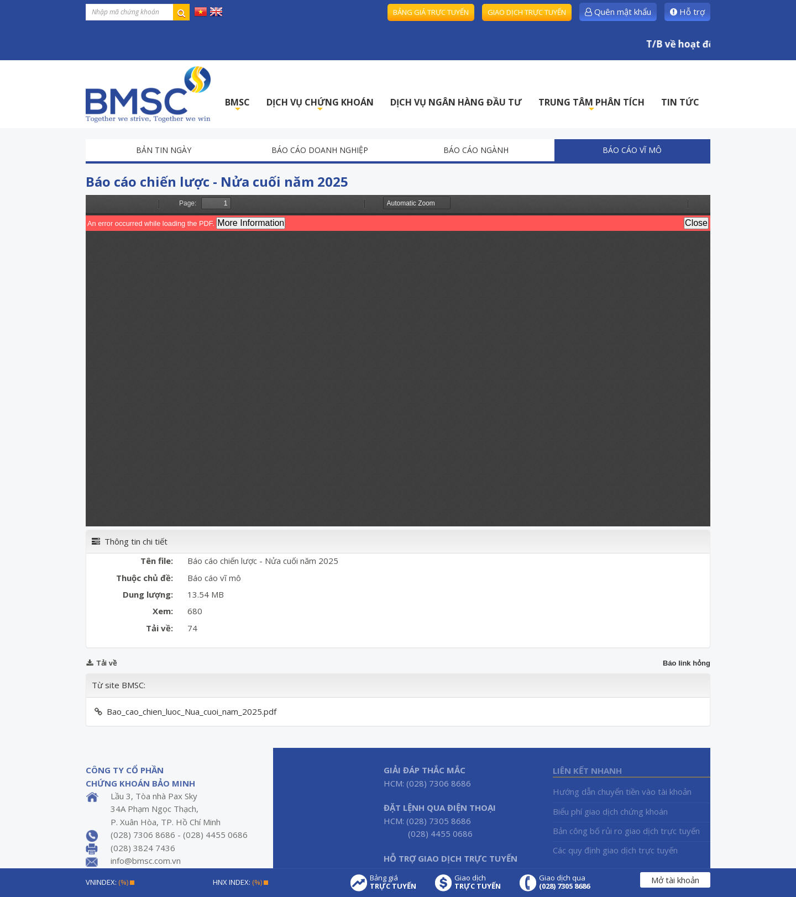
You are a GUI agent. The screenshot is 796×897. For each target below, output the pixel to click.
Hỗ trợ (687, 11)
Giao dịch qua (564, 882)
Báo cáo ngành (476, 150)
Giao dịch (477, 882)
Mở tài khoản (675, 879)
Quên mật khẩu (618, 11)
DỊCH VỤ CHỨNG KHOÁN (320, 105)
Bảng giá (393, 882)
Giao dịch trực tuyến (527, 12)
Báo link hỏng (686, 663)
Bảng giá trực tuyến (431, 12)
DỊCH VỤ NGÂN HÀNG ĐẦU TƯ (456, 102)
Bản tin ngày (163, 150)
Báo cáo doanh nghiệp (319, 150)
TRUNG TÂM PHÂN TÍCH (591, 105)
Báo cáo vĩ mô (632, 150)
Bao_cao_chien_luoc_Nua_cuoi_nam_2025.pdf (191, 711)
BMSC (237, 105)
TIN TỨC (680, 102)
